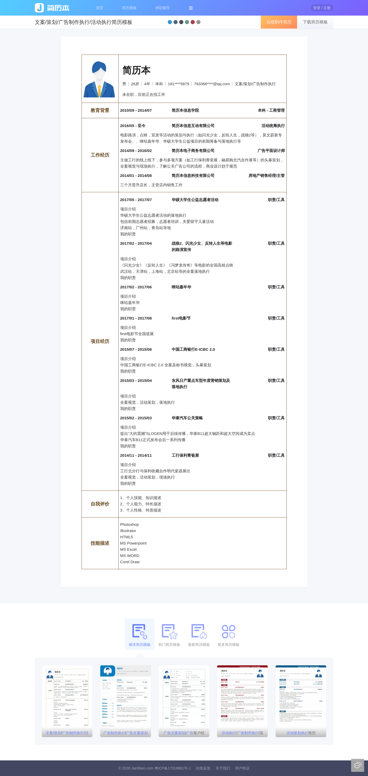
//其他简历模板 (243, 734)
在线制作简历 (278, 22)
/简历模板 (125, 734)
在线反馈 (203, 768)
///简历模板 (67, 734)
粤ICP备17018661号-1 (173, 768)
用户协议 (242, 768)
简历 (301, 733)
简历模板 (129, 8)
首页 (99, 8)
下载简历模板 (315, 22)
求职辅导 (162, 8)
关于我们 (223, 768)
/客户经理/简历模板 (184, 734)
